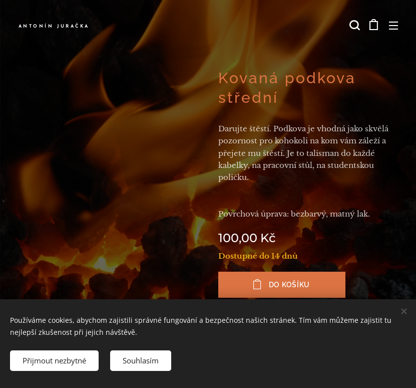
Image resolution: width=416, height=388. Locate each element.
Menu (393, 25)
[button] (353, 25)
